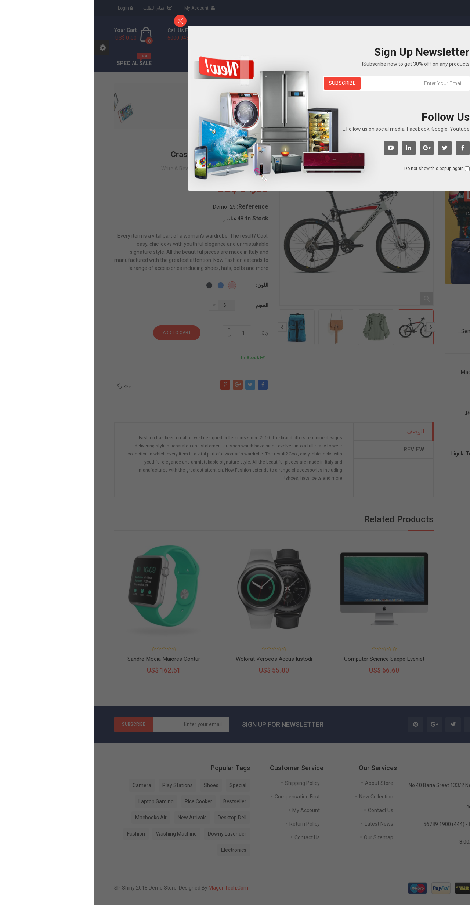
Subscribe (248, 83)
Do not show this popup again (340, 168)
